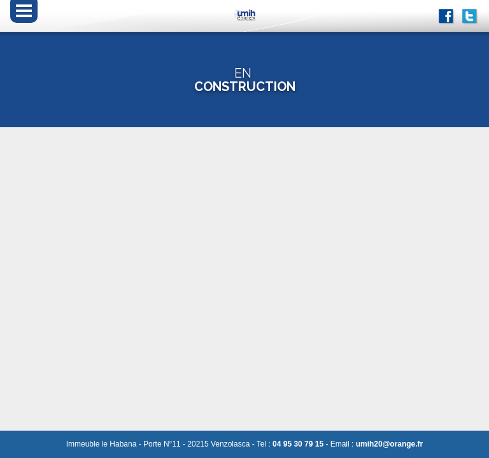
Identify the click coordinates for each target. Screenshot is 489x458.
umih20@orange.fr (389, 444)
